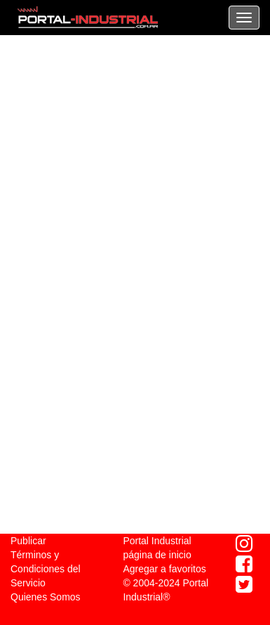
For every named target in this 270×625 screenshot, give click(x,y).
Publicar (28, 540)
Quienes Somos (46, 597)
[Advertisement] (135, 159)
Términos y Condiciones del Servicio (46, 568)
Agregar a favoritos (164, 568)
